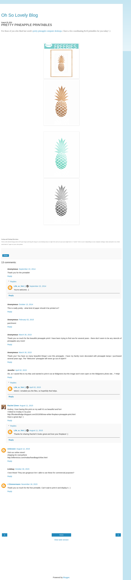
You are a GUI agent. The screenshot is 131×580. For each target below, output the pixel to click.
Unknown (11, 449)
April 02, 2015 (21, 370)
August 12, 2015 (23, 449)
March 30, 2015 (25, 335)
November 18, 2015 (29, 484)
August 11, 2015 (26, 406)
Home (61, 535)
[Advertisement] (61, 7)
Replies (13, 282)
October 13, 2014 (26, 304)
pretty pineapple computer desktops (47, 31)
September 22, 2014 (27, 269)
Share (6, 255)
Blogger (66, 577)
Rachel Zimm (13, 406)
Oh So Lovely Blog (19, 15)
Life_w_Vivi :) (20, 286)
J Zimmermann (13, 484)
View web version (61, 540)
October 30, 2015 (22, 469)
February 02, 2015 (26, 320)
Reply (9, 276)
